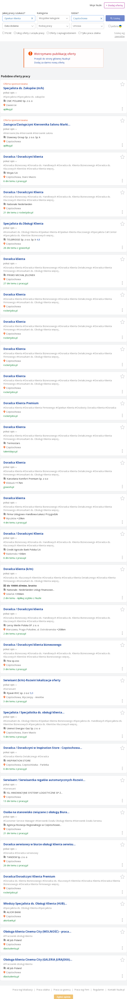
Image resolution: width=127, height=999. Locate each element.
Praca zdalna (43, 989)
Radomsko (12, 553)
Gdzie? (75, 13)
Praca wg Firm (81, 989)
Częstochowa (13, 141)
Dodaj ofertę (114, 5)
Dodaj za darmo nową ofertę (49, 62)
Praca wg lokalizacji (22, 989)
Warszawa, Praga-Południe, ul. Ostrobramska (31, 629)
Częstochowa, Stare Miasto (21, 176)
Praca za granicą (62, 989)
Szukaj (116, 18)
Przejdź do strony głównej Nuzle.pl (52, 58)
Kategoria (42, 13)
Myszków (11, 518)
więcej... (51, 168)
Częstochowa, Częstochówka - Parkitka (27, 764)
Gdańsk (10, 593)
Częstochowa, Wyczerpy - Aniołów (25, 697)
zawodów (120, 36)
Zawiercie (11, 105)
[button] (122, 84)
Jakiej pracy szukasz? (13, 13)
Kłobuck (10, 482)
